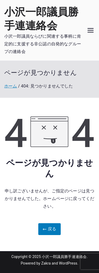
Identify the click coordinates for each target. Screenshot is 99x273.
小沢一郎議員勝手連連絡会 (64, 257)
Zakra (46, 263)
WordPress (68, 263)
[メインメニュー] (90, 30)
